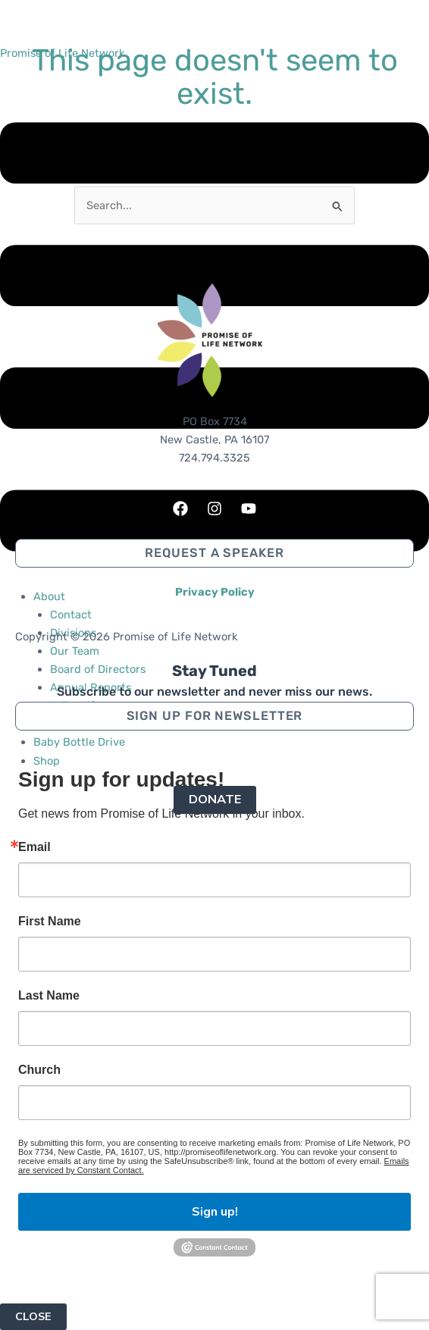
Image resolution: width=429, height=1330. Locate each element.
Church (39, 1070)
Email (34, 847)
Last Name (49, 996)
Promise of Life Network (62, 53)
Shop (46, 761)
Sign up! (215, 1211)
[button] (214, 716)
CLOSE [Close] (33, 1316)
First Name (49, 921)
